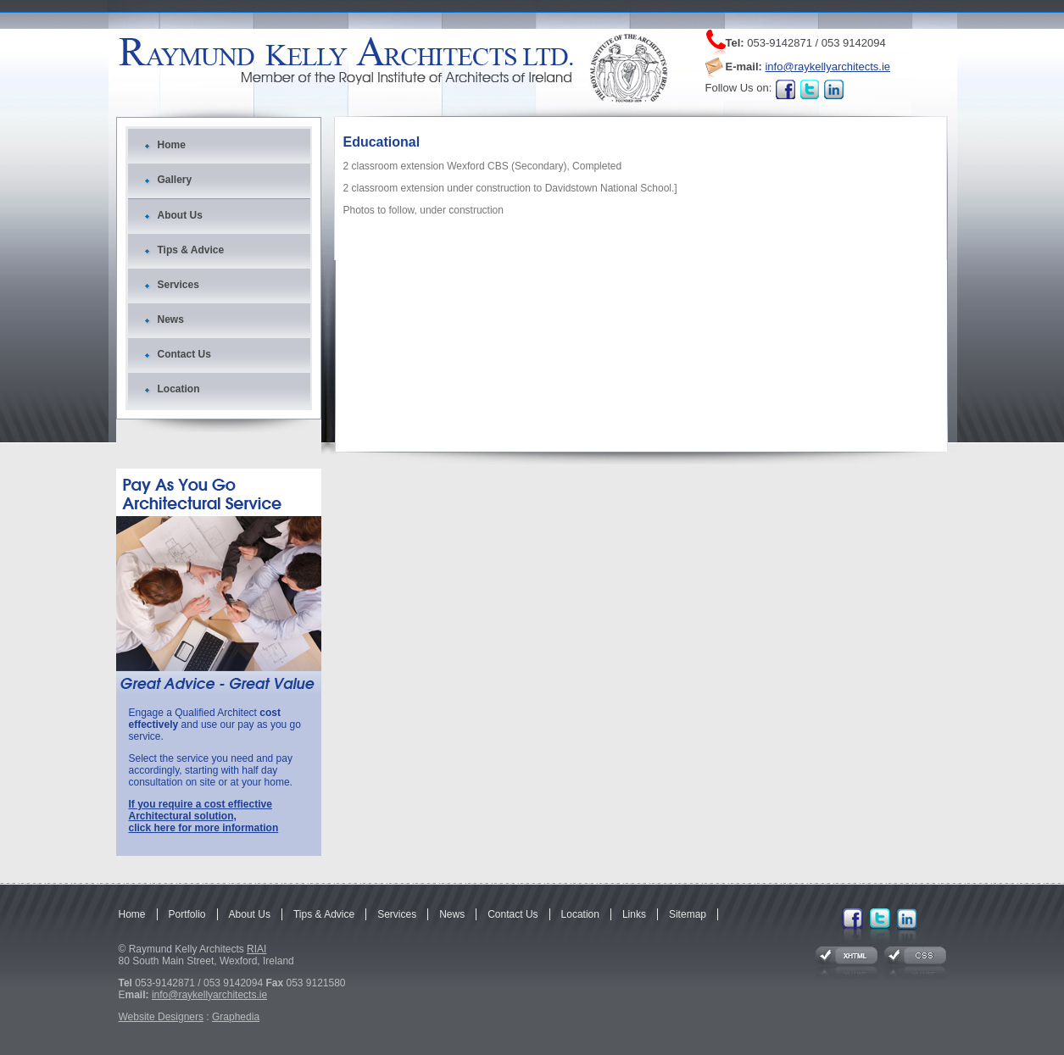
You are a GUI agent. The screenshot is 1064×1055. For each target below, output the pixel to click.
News (171, 319)
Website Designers (161, 1017)
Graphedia (235, 1017)
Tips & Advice (191, 250)
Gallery (175, 180)
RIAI (256, 949)
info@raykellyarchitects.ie (827, 66)
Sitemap (687, 914)
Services (178, 285)
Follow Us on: (738, 87)
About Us (180, 215)
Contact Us (184, 354)
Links (634, 914)
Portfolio (187, 914)
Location (179, 389)
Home (172, 145)
